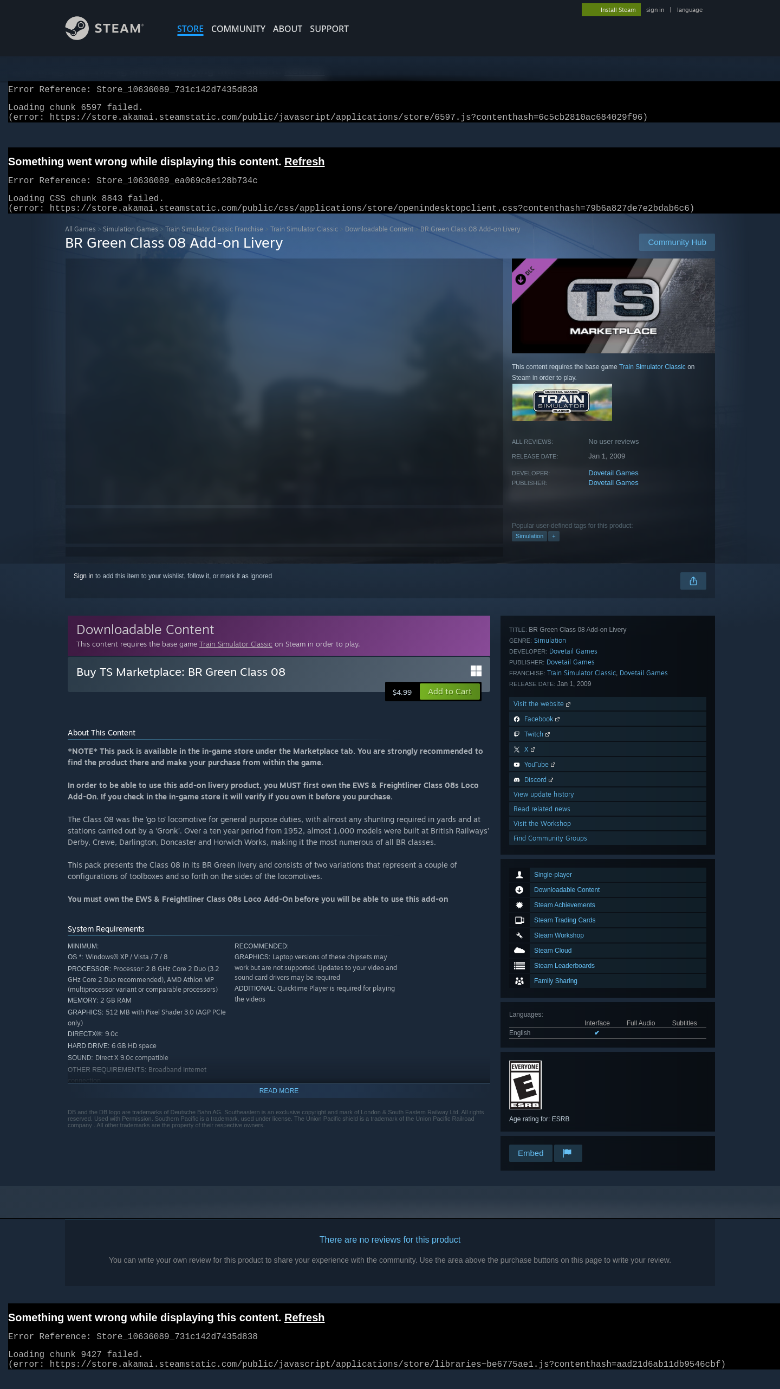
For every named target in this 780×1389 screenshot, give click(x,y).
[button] (449, 704)
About (287, 29)
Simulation (529, 549)
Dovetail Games (613, 486)
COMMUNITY (238, 29)
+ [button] (553, 549)
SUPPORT (329, 29)
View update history (544, 1084)
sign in (655, 10)
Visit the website (543, 994)
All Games (80, 242)
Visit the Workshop (542, 1113)
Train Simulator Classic (304, 242)
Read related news (542, 1099)
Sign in (84, 589)
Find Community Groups (550, 1128)
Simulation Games (130, 242)
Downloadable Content (379, 242)
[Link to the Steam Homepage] (112, 37)
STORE (190, 29)
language (690, 10)
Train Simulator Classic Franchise (214, 242)
